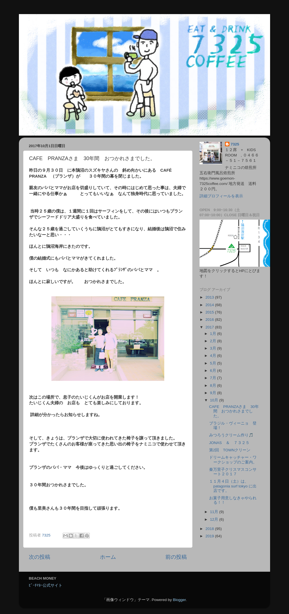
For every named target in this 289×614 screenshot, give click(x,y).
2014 (210, 305)
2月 (213, 341)
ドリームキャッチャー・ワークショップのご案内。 (233, 459)
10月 (214, 400)
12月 (214, 519)
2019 (210, 536)
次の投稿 (39, 557)
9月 (213, 393)
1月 (213, 334)
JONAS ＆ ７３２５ (229, 443)
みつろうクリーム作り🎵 (231, 435)
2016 (210, 319)
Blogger (179, 600)
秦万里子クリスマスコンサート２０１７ (233, 471)
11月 (214, 512)
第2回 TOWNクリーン (230, 450)
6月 (213, 370)
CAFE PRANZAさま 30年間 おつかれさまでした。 (234, 411)
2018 (210, 529)
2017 (210, 327)
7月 (213, 378)
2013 (210, 297)
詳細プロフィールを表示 (221, 196)
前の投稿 (176, 557)
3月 (213, 348)
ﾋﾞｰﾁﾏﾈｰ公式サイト (45, 585)
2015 (210, 312)
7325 (235, 144)
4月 (213, 356)
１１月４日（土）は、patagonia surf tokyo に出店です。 (233, 485)
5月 (213, 363)
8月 (213, 385)
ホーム (108, 557)
